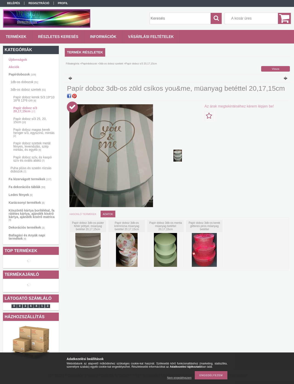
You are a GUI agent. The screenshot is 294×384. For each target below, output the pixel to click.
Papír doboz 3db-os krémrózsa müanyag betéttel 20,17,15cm (126, 226)
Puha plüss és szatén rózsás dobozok (31, 169)
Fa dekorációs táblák (27, 187)
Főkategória (72, 63)
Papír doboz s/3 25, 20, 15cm (30, 120)
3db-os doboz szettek (28, 89)
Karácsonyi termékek (27, 202)
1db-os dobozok (24, 82)
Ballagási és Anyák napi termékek (27, 236)
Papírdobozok (22, 74)
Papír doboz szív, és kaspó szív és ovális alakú (32, 158)
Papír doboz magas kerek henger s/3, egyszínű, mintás (33, 132)
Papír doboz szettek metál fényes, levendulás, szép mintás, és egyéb (32, 146)
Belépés (13, 3)
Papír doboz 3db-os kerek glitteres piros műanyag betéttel (204, 226)
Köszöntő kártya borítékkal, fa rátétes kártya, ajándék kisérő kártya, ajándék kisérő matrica (32, 215)
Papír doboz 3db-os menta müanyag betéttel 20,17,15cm (165, 226)
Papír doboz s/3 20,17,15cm (25, 109)
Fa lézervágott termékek (30, 179)
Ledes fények (21, 195)
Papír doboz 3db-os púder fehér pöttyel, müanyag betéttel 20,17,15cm (88, 226)
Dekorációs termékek (27, 227)
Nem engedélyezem (179, 377)
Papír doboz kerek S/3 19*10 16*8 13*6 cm (33, 98)
